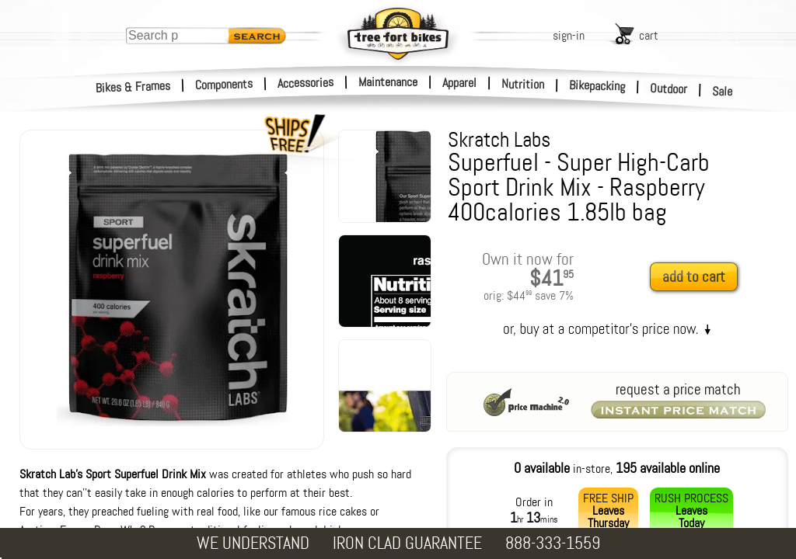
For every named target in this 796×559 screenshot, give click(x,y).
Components (224, 84)
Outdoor (669, 88)
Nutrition (522, 83)
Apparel (459, 83)
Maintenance (387, 82)
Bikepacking (597, 86)
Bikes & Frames (133, 87)
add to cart (693, 276)
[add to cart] (698, 277)
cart (648, 35)
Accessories (305, 83)
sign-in (569, 35)
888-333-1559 (552, 543)
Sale (722, 91)
